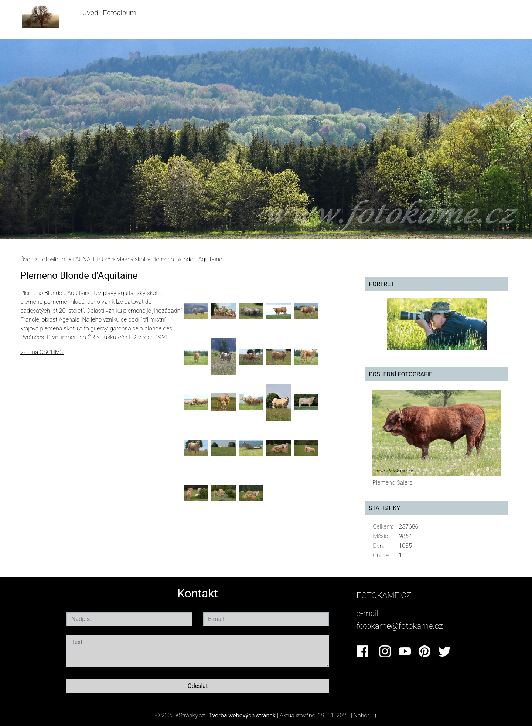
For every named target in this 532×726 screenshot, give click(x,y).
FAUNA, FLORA (91, 259)
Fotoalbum (119, 13)
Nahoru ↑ (365, 715)
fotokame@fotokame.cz (400, 626)
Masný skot (131, 259)
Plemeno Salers (392, 482)
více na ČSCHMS (42, 352)
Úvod (90, 13)
